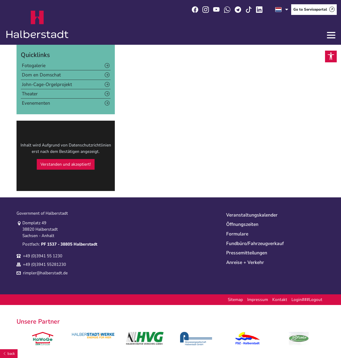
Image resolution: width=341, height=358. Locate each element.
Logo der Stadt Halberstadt (37, 24)
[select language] (281, 9)
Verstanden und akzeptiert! (65, 164)
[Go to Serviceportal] (314, 9)
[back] (9, 353)
